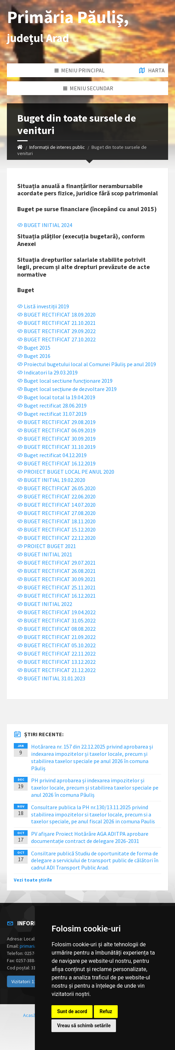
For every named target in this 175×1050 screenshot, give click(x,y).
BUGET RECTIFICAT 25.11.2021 (56, 587)
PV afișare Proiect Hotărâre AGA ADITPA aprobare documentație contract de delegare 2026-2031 (89, 837)
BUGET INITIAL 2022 (44, 603)
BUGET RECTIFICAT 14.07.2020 (56, 504)
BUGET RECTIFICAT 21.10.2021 (56, 322)
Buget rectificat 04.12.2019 (52, 455)
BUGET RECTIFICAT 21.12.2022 (56, 670)
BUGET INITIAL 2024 (44, 225)
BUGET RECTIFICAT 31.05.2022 (56, 620)
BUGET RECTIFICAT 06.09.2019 (56, 430)
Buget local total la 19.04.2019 (56, 397)
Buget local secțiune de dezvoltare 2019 (67, 388)
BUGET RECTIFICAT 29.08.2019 (56, 422)
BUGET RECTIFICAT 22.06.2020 (56, 496)
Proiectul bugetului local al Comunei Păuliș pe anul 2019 (86, 364)
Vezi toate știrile (33, 880)
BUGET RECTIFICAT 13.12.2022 (56, 661)
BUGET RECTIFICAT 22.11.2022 (56, 653)
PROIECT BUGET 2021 (46, 546)
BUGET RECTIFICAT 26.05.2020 (56, 488)
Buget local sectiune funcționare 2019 (65, 380)
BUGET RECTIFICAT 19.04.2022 (56, 612)
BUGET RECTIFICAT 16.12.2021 (56, 595)
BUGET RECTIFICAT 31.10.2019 (56, 446)
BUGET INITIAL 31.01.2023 (51, 678)
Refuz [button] (105, 1011)
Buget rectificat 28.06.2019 (52, 405)
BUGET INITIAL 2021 (44, 554)
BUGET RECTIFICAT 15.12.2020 (56, 529)
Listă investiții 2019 (43, 306)
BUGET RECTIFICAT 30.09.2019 (56, 438)
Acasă (29, 1015)
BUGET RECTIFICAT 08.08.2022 (56, 628)
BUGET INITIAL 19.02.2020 (51, 479)
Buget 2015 (33, 347)
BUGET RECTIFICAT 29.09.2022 (56, 331)
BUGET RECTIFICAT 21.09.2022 (56, 637)
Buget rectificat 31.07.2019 (52, 413)
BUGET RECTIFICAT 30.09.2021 (56, 579)
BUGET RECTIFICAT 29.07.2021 (56, 562)
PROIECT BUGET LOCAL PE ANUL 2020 (65, 471)
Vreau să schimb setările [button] (83, 1025)
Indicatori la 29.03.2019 (47, 372)
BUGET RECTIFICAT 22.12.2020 (56, 537)
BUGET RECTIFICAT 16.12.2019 (56, 463)
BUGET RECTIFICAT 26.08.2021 (56, 570)
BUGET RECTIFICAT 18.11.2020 (56, 521)
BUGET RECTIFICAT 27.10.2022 (56, 339)
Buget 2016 (33, 355)
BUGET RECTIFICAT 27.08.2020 (56, 512)
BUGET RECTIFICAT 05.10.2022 (56, 645)
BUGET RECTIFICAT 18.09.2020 (56, 314)
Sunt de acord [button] (72, 1011)
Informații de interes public (57, 147)
